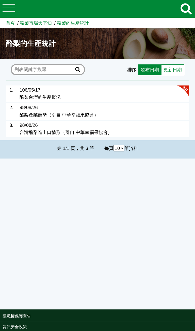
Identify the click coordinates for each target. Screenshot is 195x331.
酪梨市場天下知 (36, 23)
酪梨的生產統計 (73, 23)
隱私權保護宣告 (17, 316)
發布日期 (150, 69)
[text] (44, 69)
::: (193, 317)
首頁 (10, 23)
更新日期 (173, 69)
